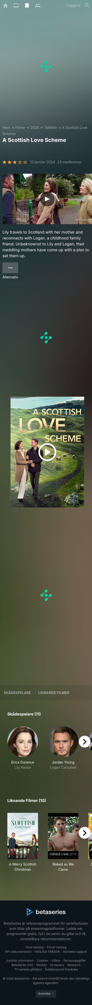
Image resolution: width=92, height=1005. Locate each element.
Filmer (20, 127)
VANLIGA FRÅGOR (47, 952)
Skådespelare (17, 693)
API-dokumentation (18, 952)
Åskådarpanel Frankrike (61, 969)
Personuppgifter (75, 960)
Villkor (56, 960)
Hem (6, 127)
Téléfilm (50, 127)
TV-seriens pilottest (27, 969)
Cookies (42, 960)
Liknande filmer (53, 693)
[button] (22, 750)
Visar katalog (35, 947)
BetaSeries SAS (22, 965)
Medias (42, 965)
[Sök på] (87, 5)
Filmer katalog (56, 947)
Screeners (57, 965)
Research (73, 965)
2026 (34, 127)
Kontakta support (75, 952)
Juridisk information (20, 960)
